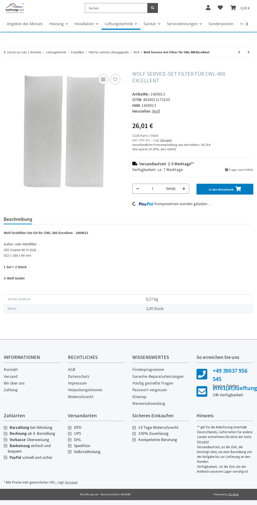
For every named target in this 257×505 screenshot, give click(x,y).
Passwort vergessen (149, 389)
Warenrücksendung (148, 403)
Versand (166, 140)
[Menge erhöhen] (184, 188)
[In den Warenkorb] (7, 68)
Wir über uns (14, 383)
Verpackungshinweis (85, 389)
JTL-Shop (233, 494)
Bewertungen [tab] (53, 219)
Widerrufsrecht (81, 396)
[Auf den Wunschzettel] (115, 79)
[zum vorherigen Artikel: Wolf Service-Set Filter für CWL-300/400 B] (239, 52)
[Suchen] (116, 8)
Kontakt (11, 369)
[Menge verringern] (138, 188)
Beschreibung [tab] (18, 219)
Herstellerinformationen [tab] (99, 219)
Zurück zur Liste (17, 52)
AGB (71, 369)
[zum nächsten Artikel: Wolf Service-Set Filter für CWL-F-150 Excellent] (248, 52)
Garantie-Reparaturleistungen (158, 376)
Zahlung (11, 389)
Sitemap (139, 396)
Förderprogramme (148, 369)
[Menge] (152, 188)
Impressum (77, 383)
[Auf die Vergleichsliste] (103, 79)
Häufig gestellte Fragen (152, 383)
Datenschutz (79, 376)
